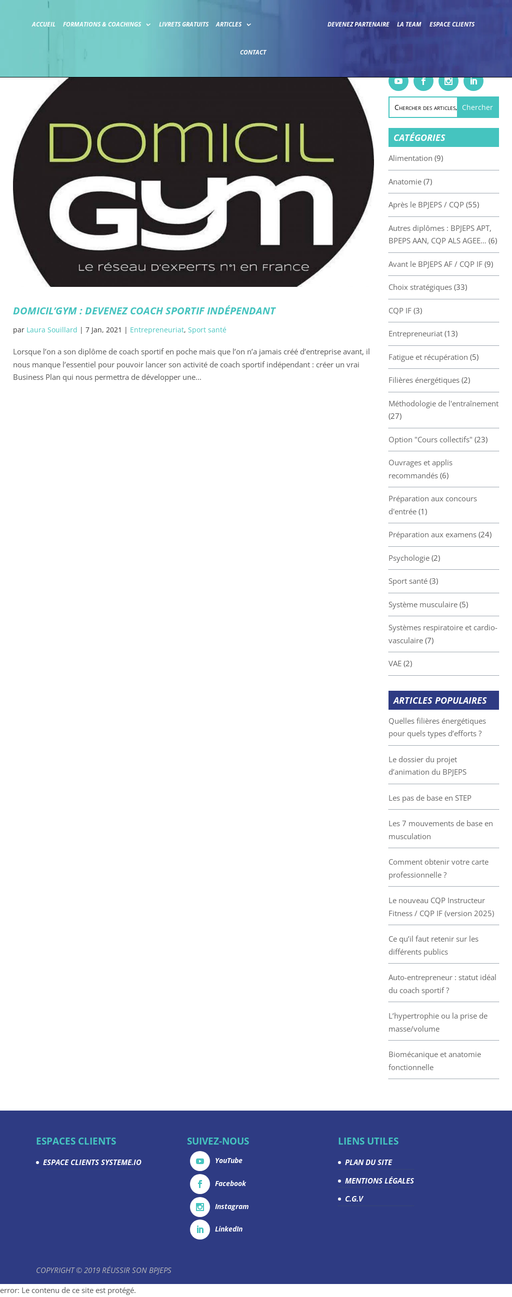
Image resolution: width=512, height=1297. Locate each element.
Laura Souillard (52, 329)
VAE (415, 663)
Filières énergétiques (444, 380)
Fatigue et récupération (448, 357)
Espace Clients (452, 24)
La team (409, 24)
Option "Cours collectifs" (450, 439)
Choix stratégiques (440, 287)
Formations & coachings (102, 24)
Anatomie (425, 181)
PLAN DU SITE (368, 1162)
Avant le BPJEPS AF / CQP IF (455, 264)
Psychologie (429, 558)
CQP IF (420, 310)
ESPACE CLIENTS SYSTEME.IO (92, 1162)
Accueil (44, 24)
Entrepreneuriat (157, 329)
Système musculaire (443, 604)
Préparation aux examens (452, 534)
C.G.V (354, 1199)
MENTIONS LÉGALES (379, 1181)
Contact (253, 52)
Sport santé (207, 329)
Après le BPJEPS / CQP (446, 204)
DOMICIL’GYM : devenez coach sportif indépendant (144, 310)
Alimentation (430, 158)
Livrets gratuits (183, 24)
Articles (229, 24)
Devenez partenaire (359, 24)
